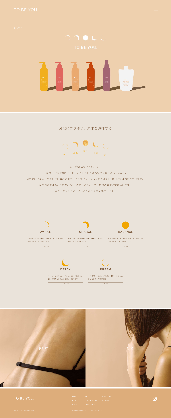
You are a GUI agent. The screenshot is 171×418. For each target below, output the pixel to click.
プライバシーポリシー (97, 411)
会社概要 (105, 400)
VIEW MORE (45, 246)
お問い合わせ (107, 396)
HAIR (74, 400)
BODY (74, 404)
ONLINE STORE (91, 400)
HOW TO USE (90, 404)
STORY (87, 396)
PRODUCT (76, 396)
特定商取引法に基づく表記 (79, 411)
